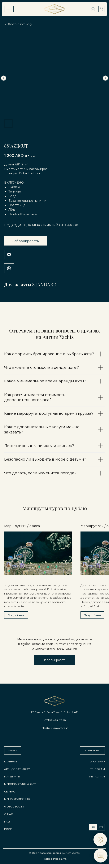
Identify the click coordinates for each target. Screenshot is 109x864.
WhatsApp (9, 268)
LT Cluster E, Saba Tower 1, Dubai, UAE (54, 712)
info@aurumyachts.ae (54, 727)
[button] (54, 660)
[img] (9, 9)
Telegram (9, 254)
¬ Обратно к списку (18, 24)
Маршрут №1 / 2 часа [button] (22, 526)
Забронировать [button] (26, 241)
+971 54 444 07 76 (55, 720)
